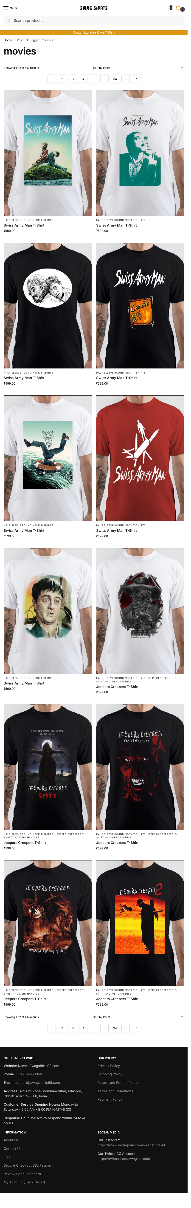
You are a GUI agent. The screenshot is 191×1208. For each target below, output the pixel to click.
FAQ (7, 1157)
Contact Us (13, 1149)
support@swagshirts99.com (37, 1083)
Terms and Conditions (115, 1091)
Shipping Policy (110, 1074)
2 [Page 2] (62, 79)
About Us (11, 1140)
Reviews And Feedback (22, 1174)
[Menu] (10, 8)
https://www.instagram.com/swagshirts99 (131, 1145)
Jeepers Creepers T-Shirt (117, 687)
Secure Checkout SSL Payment (28, 1165)
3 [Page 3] (73, 79)
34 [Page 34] (115, 79)
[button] (178, 8)
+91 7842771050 (29, 1074)
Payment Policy (110, 1099)
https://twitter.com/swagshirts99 (124, 1159)
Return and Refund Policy (118, 1083)
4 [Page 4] (83, 79)
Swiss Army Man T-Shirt (24, 225)
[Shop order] (138, 68)
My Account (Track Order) (24, 1182)
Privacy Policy (109, 1066)
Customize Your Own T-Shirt (94, 32)
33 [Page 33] (104, 79)
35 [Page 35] (125, 79)
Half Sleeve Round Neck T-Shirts (28, 220)
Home (8, 40)
